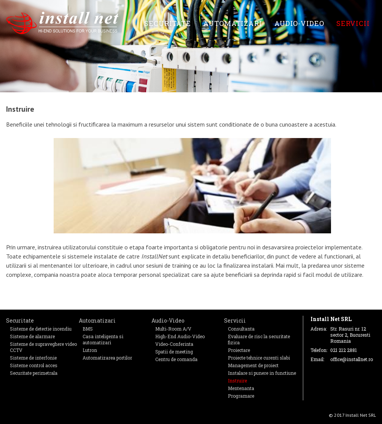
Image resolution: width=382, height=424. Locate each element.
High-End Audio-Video (180, 336)
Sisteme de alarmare (32, 336)
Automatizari (232, 23)
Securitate (167, 23)
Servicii (353, 23)
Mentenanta (241, 388)
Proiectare (239, 350)
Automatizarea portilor (107, 358)
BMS (88, 329)
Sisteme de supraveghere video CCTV (43, 347)
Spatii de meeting (174, 352)
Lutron (90, 350)
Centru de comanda (176, 359)
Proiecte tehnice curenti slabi (259, 358)
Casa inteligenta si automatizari (103, 339)
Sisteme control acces (33, 365)
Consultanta (241, 329)
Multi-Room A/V (173, 329)
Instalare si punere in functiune (262, 373)
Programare (241, 396)
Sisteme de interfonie (33, 358)
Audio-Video (299, 23)
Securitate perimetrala (33, 373)
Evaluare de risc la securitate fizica (259, 339)
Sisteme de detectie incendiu (41, 329)
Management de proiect (253, 365)
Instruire (237, 380)
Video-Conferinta (174, 344)
